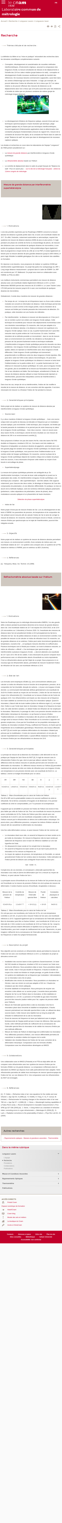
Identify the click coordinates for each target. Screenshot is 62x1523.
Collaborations (9, 1166)
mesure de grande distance (17, 153)
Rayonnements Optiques (12, 1179)
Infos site (38, 1234)
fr (56, 3)
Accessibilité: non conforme (31, 1240)
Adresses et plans (24, 1234)
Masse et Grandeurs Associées (15, 1174)
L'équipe (7, 1158)
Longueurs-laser (42, 21)
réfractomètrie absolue (15, 161)
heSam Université (45, 1237)
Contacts (10, 1234)
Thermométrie (53, 1138)
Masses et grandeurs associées (35, 1138)
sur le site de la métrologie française (39, 169)
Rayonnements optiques (13, 1138)
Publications (8, 1168)
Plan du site (51, 1234)
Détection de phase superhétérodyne (31, 499)
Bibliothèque (30, 1237)
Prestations (8, 1163)
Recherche (13, 21)
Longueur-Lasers (26, 21)
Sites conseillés (15, 1237)
